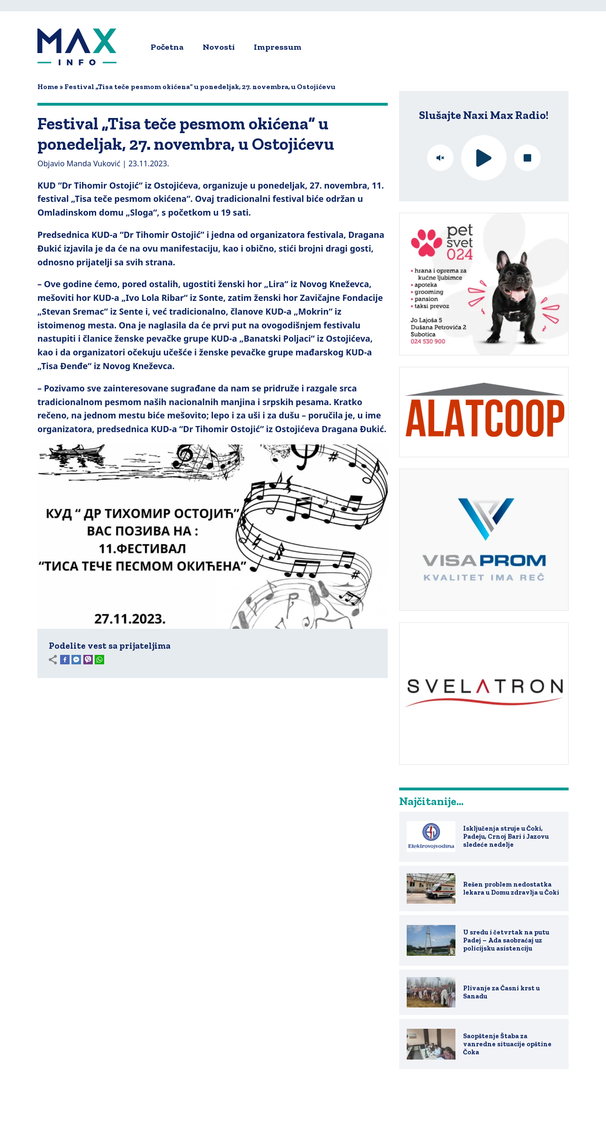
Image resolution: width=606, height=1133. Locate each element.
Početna (167, 47)
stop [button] (527, 158)
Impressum (278, 47)
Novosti (219, 47)
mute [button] (440, 158)
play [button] (484, 158)
